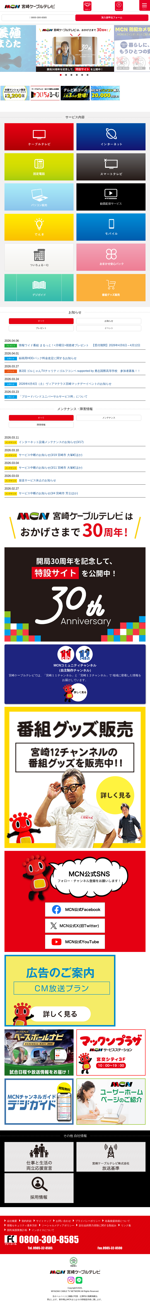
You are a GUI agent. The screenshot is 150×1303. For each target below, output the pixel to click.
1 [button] (61, 75)
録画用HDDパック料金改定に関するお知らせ (48, 358)
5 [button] (82, 75)
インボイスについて (43, 1230)
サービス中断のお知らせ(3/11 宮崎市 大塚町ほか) (50, 467)
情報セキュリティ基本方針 (22, 1225)
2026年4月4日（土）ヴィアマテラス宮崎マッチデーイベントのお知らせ (65, 383)
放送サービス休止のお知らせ (37, 480)
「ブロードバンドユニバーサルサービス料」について (53, 396)
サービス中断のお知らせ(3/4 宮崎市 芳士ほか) (48, 493)
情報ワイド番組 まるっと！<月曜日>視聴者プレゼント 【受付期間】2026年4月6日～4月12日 (79, 345)
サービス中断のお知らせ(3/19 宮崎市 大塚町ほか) (50, 454)
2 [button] (66, 75)
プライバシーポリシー (87, 1220)
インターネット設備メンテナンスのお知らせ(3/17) (51, 442)
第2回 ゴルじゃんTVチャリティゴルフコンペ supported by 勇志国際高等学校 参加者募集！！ (79, 370)
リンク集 (126, 1225)
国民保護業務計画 (17, 1230)
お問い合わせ (63, 1220)
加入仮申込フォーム (111, 17)
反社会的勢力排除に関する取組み (97, 1225)
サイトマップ (43, 1220)
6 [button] (87, 75)
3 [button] (71, 75)
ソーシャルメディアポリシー (58, 1225)
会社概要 (12, 1220)
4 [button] (77, 75)
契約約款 (27, 1220)
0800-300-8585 (38, 17)
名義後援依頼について (117, 1220)
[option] (75, 48)
